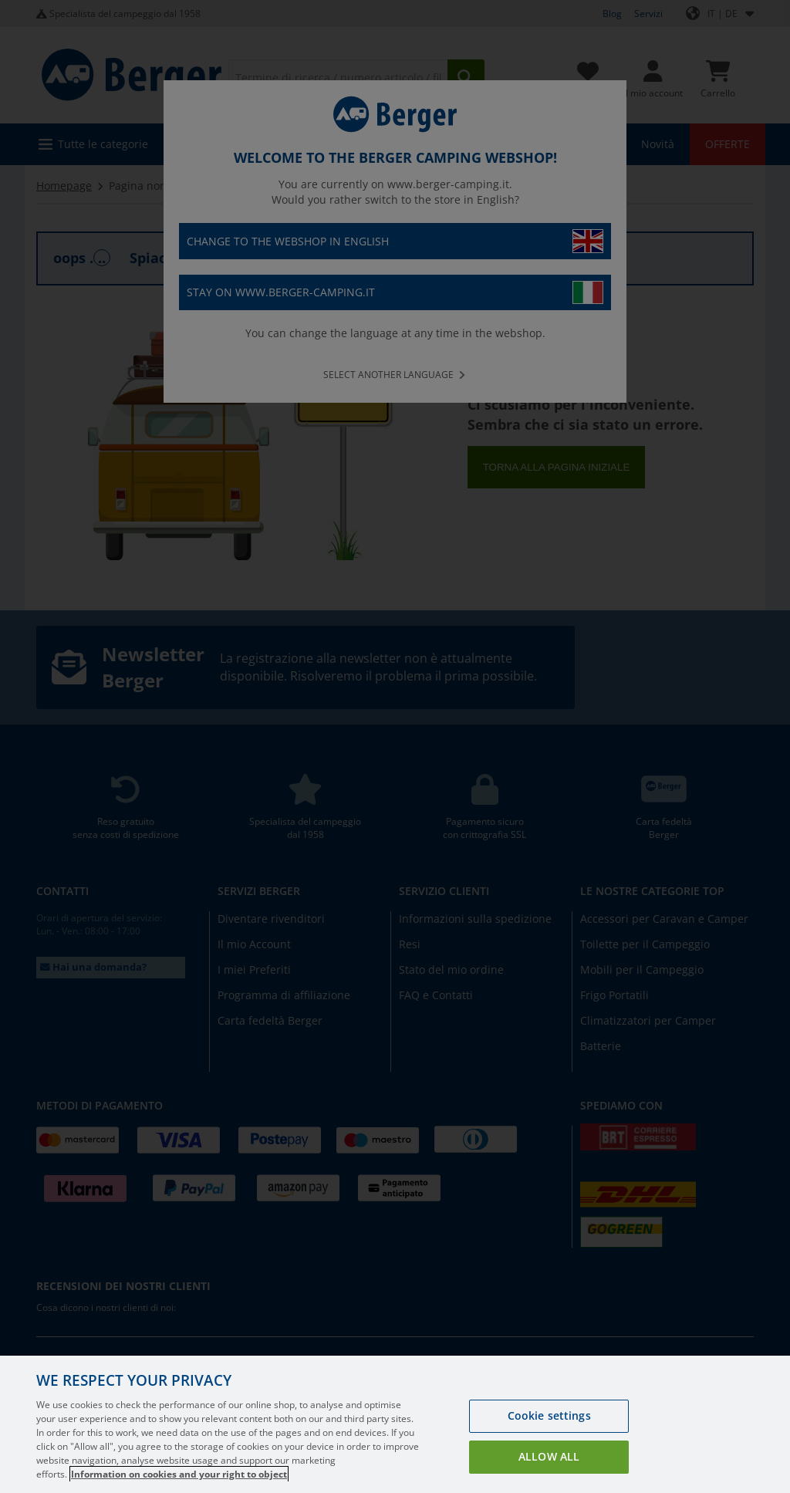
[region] (395, 1424)
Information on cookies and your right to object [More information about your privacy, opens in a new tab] (179, 1474)
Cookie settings (549, 1415)
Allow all (548, 1456)
